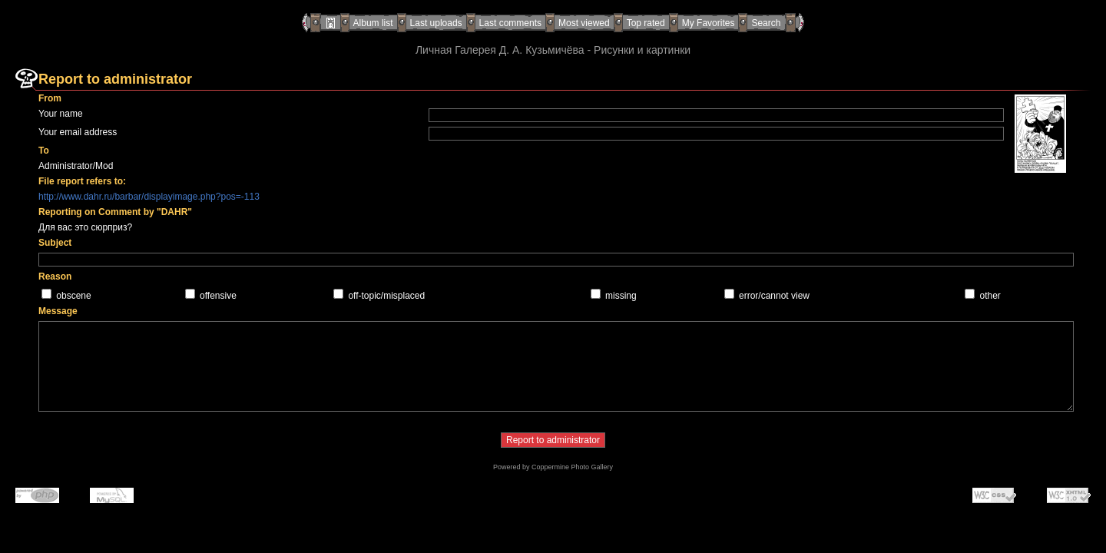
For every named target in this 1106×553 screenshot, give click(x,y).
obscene (73, 295)
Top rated (646, 23)
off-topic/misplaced (386, 295)
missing (621, 295)
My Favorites (708, 23)
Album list (373, 23)
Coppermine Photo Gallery (572, 467)
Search (765, 23)
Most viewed (584, 23)
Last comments (510, 23)
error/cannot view (774, 295)
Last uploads (436, 23)
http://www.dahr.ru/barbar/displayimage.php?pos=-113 (149, 196)
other (990, 295)
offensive (218, 295)
